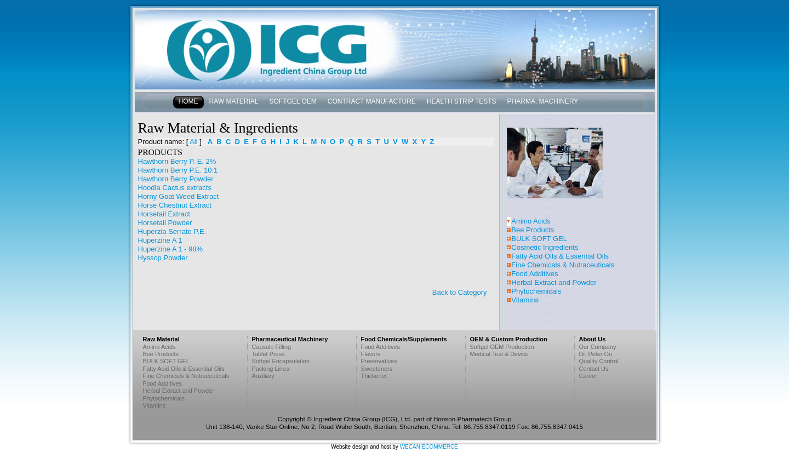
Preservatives (379, 361)
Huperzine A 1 (160, 240)
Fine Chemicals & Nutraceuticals (562, 265)
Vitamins (525, 300)
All (193, 142)
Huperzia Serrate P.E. (172, 231)
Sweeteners (377, 368)
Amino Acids (531, 221)
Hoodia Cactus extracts (174, 188)
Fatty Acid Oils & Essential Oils (560, 256)
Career (588, 376)
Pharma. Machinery (543, 101)
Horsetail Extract (164, 214)
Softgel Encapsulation (281, 361)
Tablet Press (268, 354)
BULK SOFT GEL (539, 238)
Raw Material (234, 101)
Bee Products (532, 230)
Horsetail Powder (165, 223)
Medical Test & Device (499, 354)
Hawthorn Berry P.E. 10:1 (178, 170)
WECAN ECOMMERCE (429, 447)
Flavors (371, 354)
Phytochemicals (536, 291)
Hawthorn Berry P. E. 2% (177, 161)
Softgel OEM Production (502, 347)
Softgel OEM (293, 101)
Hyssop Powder (163, 258)
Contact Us (594, 368)
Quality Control (599, 361)
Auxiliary (263, 376)
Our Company (597, 347)
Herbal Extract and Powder (553, 282)
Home (188, 101)
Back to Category (459, 292)
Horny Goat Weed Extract (178, 196)
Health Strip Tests (461, 101)
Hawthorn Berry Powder (176, 179)
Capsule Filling (271, 347)
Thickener (374, 376)
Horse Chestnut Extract (174, 205)
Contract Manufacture (372, 101)
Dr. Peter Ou (596, 354)
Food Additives (534, 274)
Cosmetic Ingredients (544, 247)
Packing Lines (270, 368)
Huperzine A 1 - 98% (170, 249)
